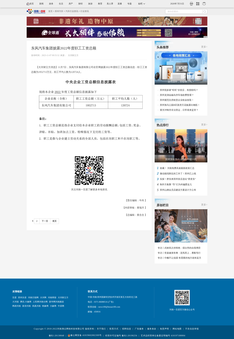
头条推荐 (163, 47)
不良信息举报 (192, 329)
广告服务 (139, 329)
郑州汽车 (59, 11)
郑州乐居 (22, 297)
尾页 (54, 221)
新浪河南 (26, 306)
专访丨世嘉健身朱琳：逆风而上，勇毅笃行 (179, 253)
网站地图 (177, 329)
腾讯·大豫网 (25, 302)
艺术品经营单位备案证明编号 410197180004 (163, 335)
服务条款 (151, 329)
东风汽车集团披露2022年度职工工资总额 (63, 48)
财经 (80, 4)
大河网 (43, 297)
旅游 (90, 4)
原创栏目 (163, 205)
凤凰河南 (36, 306)
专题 (129, 4)
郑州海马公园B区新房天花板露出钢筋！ (180, 105)
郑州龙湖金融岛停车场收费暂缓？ (177, 95)
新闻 (41, 4)
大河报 (15, 302)
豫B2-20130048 (56, 335)
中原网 (61, 306)
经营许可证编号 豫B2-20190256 (121, 335)
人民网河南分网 (40, 302)
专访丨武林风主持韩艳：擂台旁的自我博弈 (179, 248)
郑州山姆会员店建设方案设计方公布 (178, 190)
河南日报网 (33, 297)
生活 (61, 4)
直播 (120, 4)
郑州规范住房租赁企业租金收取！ (177, 100)
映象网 (45, 306)
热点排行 (163, 125)
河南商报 (52, 297)
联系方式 (114, 329)
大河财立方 (73, 55)
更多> (204, 46)
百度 (14, 297)
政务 (51, 4)
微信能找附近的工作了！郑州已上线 (178, 173)
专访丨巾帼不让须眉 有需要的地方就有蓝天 (179, 258)
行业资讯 (84, 11)
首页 (32, 4)
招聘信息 (126, 329)
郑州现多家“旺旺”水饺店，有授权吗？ (179, 90)
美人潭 (110, 4)
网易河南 (16, 306)
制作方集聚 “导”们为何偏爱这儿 (176, 184)
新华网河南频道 (56, 302)
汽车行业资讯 (72, 11)
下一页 (45, 221)
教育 (100, 4)
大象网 (53, 306)
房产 (71, 4)
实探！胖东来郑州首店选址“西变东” (178, 179)
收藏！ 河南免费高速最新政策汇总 (177, 168)
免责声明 (164, 329)
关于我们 (101, 329)
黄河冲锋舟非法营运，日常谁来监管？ (179, 110)
